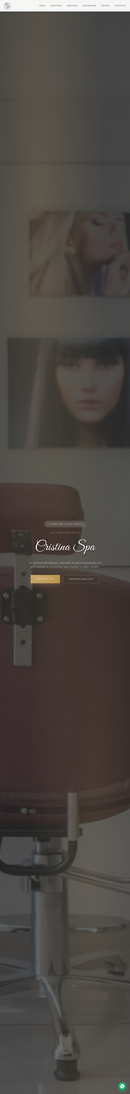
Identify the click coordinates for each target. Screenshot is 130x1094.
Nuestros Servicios (81, 579)
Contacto (120, 5)
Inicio (42, 5)
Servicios (72, 5)
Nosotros (56, 5)
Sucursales (89, 5)
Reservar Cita (45, 579)
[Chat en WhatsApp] (122, 1086)
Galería (105, 5)
